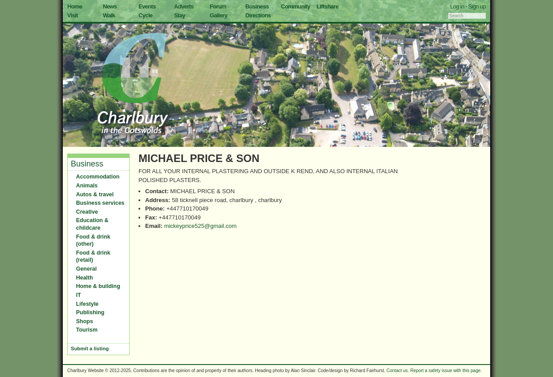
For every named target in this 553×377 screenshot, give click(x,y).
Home (74, 6)
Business (257, 6)
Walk (109, 15)
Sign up (477, 6)
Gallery (219, 15)
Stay (179, 15)
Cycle (145, 15)
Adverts (184, 6)
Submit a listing (90, 348)
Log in (457, 6)
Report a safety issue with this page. (446, 370)
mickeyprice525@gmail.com (200, 226)
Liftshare (327, 6)
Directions (258, 15)
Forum (218, 6)
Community (295, 6)
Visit (72, 15)
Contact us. (397, 370)
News (110, 6)
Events (147, 6)
